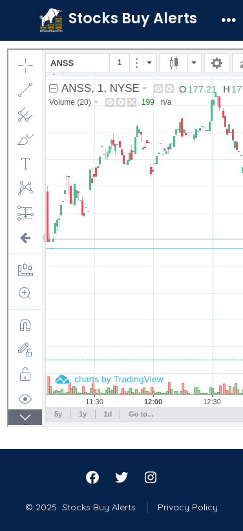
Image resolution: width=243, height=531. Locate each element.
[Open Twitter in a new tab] (121, 477)
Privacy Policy (188, 507)
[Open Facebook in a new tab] (92, 477)
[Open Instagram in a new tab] (151, 477)
